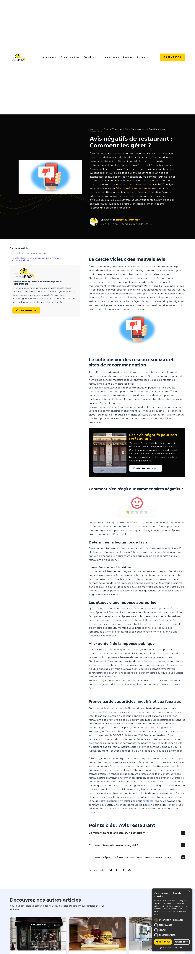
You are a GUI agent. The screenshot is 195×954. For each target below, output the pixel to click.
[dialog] (172, 919)
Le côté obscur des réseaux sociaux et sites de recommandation (36, 259)
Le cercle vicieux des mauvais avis (29, 253)
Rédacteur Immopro (128, 220)
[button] (91, 57)
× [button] (189, 891)
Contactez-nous (26, 310)
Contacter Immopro (145, 468)
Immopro (95, 129)
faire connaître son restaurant (134, 188)
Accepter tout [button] (163, 942)
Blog (106, 129)
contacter (148, 800)
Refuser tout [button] (181, 942)
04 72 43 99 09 (172, 57)
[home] (17, 57)
